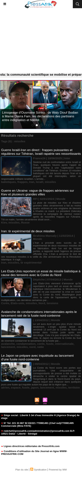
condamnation (26, 343)
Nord (41, 303)
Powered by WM (58, 469)
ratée (40, 346)
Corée (5, 303)
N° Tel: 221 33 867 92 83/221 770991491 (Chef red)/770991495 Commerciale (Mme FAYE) (37, 424)
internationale (64, 343)
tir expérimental (30, 262)
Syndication (40, 469)
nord (32, 346)
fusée (49, 343)
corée (41, 343)
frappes (22, 181)
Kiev (4, 222)
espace (16, 387)
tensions (52, 303)
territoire (74, 387)
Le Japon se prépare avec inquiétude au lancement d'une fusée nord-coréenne (37, 357)
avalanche (8, 343)
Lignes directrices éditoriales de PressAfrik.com (30, 446)
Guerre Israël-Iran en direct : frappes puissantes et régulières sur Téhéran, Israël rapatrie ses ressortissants (41, 152)
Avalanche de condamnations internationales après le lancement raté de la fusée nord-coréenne (39, 313)
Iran (31, 181)
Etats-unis (17, 303)
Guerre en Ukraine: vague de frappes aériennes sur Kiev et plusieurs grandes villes (37, 192)
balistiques (8, 181)
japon (34, 387)
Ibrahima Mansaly (45, 235)
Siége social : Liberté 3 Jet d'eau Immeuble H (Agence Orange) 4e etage (40, 416)
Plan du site (21, 469)
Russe (25, 222)
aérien (5, 387)
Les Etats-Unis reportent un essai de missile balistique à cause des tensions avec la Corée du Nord (40, 273)
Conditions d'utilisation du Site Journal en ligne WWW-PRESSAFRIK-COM (34, 452)
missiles (50, 181)
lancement (8, 346)
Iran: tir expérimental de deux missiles (28, 231)
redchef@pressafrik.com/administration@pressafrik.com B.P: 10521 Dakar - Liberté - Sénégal (38, 432)
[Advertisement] (41, 40)
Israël (39, 181)
